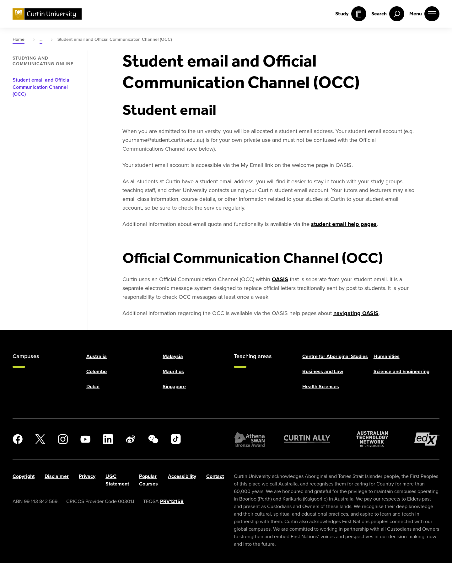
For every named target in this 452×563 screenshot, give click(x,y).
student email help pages (344, 224)
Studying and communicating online (43, 61)
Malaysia (173, 356)
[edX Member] (426, 439)
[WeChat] (153, 439)
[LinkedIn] (108, 439)
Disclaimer (57, 476)
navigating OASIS (356, 313)
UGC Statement (117, 480)
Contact (215, 476)
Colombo (96, 371)
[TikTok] (176, 439)
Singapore (174, 386)
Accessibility (182, 476)
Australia (96, 356)
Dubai (93, 386)
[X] (40, 439)
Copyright (24, 476)
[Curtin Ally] (307, 439)
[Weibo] (131, 439)
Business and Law (322, 371)
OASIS (280, 279)
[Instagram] (63, 439)
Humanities (387, 356)
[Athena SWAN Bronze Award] (249, 439)
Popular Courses (148, 480)
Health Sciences (320, 386)
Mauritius (173, 371)
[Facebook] (18, 439)
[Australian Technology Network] (372, 439)
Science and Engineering (401, 371)
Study (350, 13)
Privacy (87, 476)
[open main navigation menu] (424, 13)
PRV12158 (172, 501)
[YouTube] (85, 439)
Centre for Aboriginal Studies (335, 356)
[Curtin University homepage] (47, 14)
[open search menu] (387, 13)
